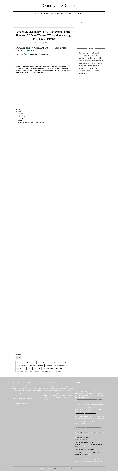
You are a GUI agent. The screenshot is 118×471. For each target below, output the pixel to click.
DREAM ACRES (61, 13)
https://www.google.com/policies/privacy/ (86, 413)
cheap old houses (31, 362)
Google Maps (21, 118)
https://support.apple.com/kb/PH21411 (85, 449)
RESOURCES (78, 13)
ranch (30, 368)
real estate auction (34, 371)
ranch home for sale (48, 368)
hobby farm (49, 365)
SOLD (70, 13)
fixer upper (40, 365)
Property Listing (21, 120)
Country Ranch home (22, 365)
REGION (45, 13)
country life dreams (64, 362)
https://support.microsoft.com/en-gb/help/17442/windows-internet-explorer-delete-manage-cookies (89, 444)
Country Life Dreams (59, 5)
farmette (32, 365)
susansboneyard (53, 43)
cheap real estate (43, 362)
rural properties (46, 371)
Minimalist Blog (64, 468)
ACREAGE (38, 13)
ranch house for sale (22, 371)
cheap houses (20, 362)
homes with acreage (60, 365)
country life (53, 362)
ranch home (37, 368)
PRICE (53, 13)
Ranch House (59, 368)
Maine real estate (21, 368)
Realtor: (31, 122)
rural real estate (57, 371)
